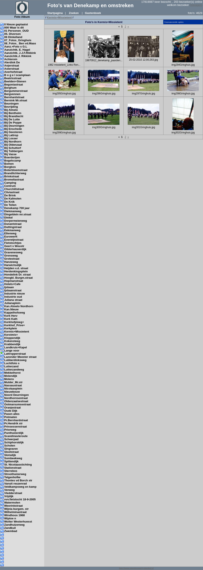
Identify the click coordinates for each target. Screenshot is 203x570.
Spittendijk (11, 461)
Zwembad (10, 531)
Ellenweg (10, 233)
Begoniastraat (13, 84)
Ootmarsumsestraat (17, 404)
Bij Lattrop (11, 135)
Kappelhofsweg (14, 312)
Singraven (11, 448)
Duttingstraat (13, 227)
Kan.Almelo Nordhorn (18, 306)
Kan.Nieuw (11, 309)
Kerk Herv (10, 315)
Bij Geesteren (13, 132)
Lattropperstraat (15, 353)
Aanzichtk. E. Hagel (17, 49)
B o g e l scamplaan (17, 75)
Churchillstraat (14, 189)
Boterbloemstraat (15, 170)
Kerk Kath (10, 318)
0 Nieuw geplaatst (16, 24)
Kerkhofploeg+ (14, 322)
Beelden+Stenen (15, 81)
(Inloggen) (196, 5)
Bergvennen (12, 94)
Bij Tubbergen (13, 151)
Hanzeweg (11, 261)
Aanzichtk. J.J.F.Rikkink (20, 52)
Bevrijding (11, 106)
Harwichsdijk (12, 265)
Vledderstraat (13, 493)
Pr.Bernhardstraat (16, 420)
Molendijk (10, 375)
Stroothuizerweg (15, 474)
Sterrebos (10, 470)
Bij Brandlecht (13, 116)
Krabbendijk (12, 344)
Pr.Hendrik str (13, 423)
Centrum (10, 185)
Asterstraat (11, 68)
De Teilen (10, 204)
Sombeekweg (13, 458)
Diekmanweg (12, 211)
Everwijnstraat (13, 239)
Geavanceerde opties (173, 22)
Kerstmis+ (11, 334)
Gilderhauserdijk (15, 249)
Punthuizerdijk (14, 432)
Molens (9, 379)
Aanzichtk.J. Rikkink (17, 56)
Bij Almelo (11, 109)
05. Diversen (12, 33)
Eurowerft (10, 236)
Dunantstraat (12, 223)
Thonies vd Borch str (18, 480)
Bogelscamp (12, 160)
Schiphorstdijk (14, 442)
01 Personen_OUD (16, 30)
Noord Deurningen (16, 394)
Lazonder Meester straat (20, 356)
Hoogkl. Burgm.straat (18, 277)
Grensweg (11, 255)
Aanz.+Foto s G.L (15, 46)
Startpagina (55, 13)
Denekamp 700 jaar (17, 208)
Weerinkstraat (13, 505)
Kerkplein (10, 328)
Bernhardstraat (14, 97)
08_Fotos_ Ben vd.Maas (20, 43)
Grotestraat (11, 258)
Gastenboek (93, 13)
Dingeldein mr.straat (17, 214)
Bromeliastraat (14, 179)
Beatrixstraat (12, 78)
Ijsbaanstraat (12, 290)
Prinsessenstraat (15, 426)
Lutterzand (11, 366)
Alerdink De (12, 62)
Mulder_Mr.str (13, 382)
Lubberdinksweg (15, 360)
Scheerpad (11, 439)
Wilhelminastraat (15, 512)
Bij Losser (11, 138)
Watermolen (12, 502)
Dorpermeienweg (15, 220)
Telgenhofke (12, 477)
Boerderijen (12, 157)
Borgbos (10, 166)
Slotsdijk (10, 455)
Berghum (10, 87)
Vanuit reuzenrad (15, 483)
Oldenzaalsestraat (16, 401)
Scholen (9, 445)
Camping (10, 182)
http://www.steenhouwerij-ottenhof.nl (136, 568)
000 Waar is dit (14, 27)
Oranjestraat (12, 407)
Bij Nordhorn (12, 141)
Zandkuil (10, 527)
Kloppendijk (12, 337)
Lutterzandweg (14, 369)
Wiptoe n (10, 518)
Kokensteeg (12, 341)
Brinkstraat (11, 176)
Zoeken (74, 13)
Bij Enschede (13, 128)
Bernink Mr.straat (15, 100)
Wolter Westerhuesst (18, 521)
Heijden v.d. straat (16, 268)
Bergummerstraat (16, 90)
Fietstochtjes (12, 242)
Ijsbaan (9, 287)
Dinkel (8, 217)
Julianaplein (12, 303)
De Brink (10, 195)
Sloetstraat (11, 451)
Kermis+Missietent (16, 331)
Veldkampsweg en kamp (20, 486)
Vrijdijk (8, 496)
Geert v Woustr (14, 246)
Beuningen (11, 103)
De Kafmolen (12, 198)
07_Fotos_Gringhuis (17, 40)
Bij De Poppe (12, 122)
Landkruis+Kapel (15, 347)
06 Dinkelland (13, 37)
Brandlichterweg (15, 173)
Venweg (9, 489)
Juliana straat (13, 299)
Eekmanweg (12, 230)
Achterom (10, 59)
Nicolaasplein (13, 388)
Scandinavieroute (16, 436)
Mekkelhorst (12, 372)
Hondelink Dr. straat (17, 274)
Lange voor (11, 350)
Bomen (9, 163)
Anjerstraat (11, 65)
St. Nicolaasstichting (18, 464)
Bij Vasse (10, 154)
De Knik (9, 201)
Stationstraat (12, 467)
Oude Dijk (10, 410)
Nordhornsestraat (16, 398)
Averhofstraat (13, 71)
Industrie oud (13, 296)
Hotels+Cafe (12, 284)
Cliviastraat (11, 192)
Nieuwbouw (12, 391)
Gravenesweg (13, 252)
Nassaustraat (13, 385)
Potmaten (10, 417)
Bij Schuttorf (12, 147)
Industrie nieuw (14, 293)
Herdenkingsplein (16, 271)
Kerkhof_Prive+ (14, 325)
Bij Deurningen (14, 125)
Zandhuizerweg (14, 524)
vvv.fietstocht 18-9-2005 (20, 499)
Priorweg (10, 429)
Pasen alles (12, 413)
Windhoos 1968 (14, 515)
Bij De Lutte (12, 119)
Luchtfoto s (12, 363)
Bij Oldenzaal (13, 144)
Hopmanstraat (13, 280)
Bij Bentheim (12, 113)
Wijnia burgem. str (16, 508)
